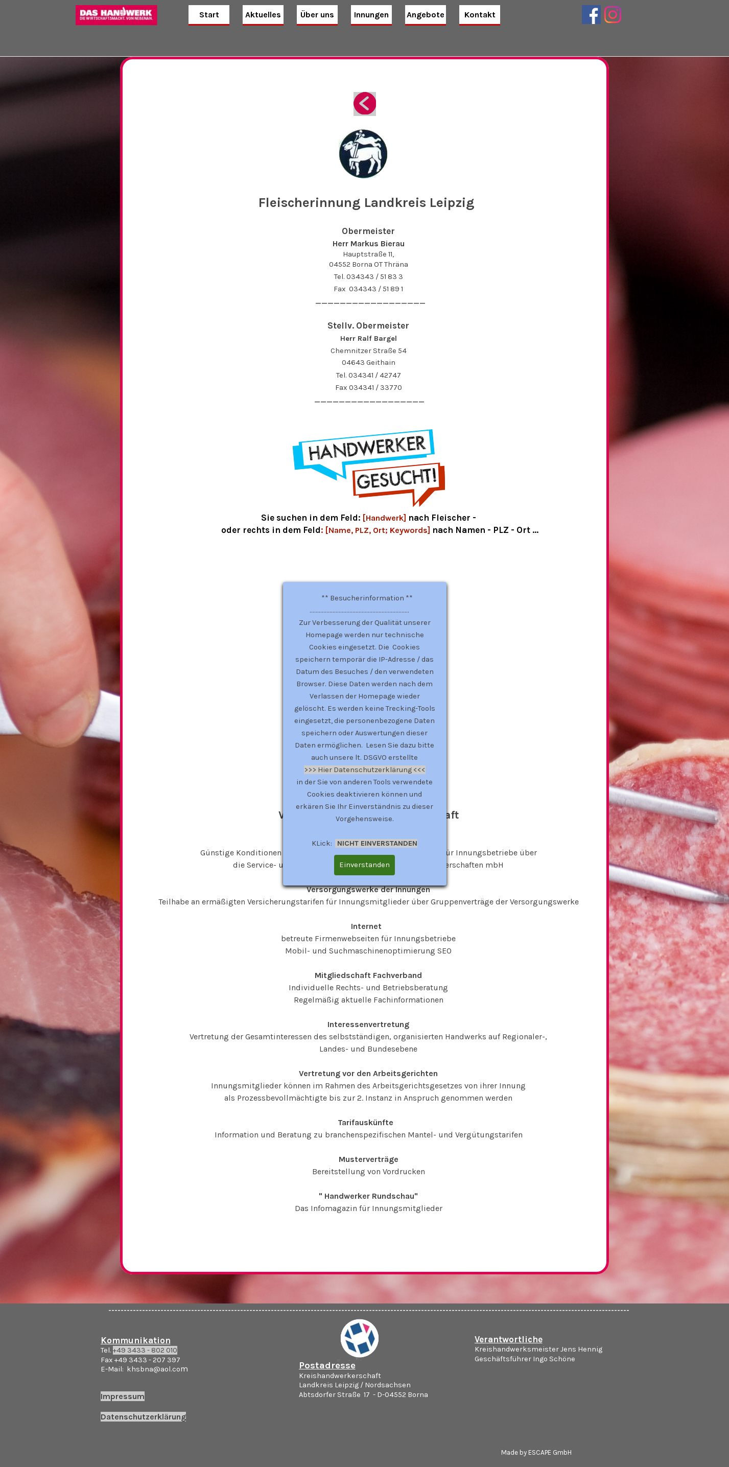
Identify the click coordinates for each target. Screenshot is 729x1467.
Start (209, 14)
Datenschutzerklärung (143, 1417)
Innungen (371, 14)
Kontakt (480, 14)
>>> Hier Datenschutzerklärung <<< (365, 769)
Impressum (123, 1396)
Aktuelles (263, 14)
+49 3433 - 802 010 (145, 1350)
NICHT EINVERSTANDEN (376, 843)
